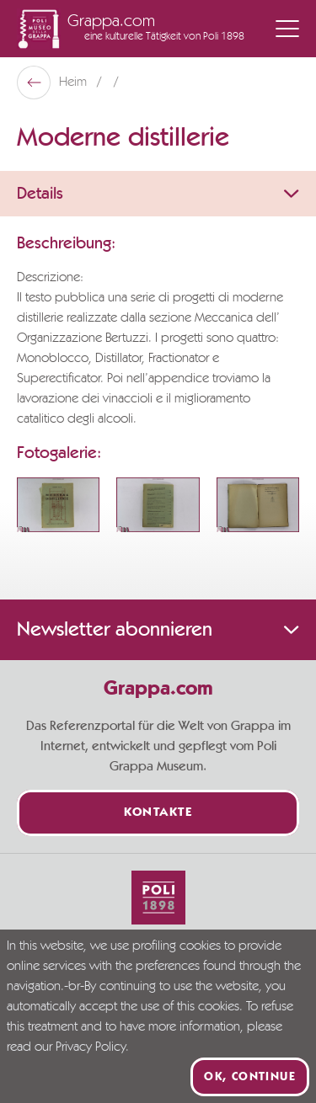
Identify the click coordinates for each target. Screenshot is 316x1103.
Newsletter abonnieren (158, 630)
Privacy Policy (91, 1047)
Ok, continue (250, 1077)
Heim (74, 82)
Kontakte (158, 813)
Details (158, 193)
